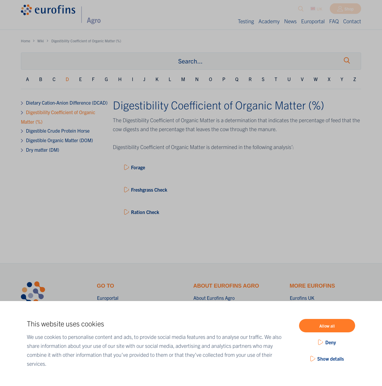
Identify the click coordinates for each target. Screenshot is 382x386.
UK (316, 10)
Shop (349, 10)
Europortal (313, 21)
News (290, 21)
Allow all (327, 325)
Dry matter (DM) (42, 150)
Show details (330, 359)
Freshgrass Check (149, 190)
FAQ (334, 21)
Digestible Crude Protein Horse (58, 131)
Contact (352, 21)
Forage (138, 167)
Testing (246, 21)
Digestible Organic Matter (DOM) (59, 140)
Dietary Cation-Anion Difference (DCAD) (66, 103)
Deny (330, 342)
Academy (269, 21)
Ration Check (145, 212)
